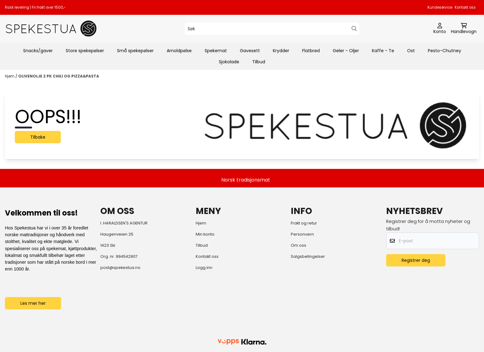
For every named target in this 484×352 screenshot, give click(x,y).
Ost (411, 51)
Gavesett (250, 51)
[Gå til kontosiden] (440, 28)
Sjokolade (229, 62)
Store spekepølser (85, 51)
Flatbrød (311, 51)
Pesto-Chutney (444, 51)
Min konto (205, 234)
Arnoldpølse (179, 51)
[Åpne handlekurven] (464, 28)
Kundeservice (440, 7)
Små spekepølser (135, 51)
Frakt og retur (304, 223)
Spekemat (216, 51)
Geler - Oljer (346, 51)
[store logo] (51, 28)
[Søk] (272, 29)
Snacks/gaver (38, 51)
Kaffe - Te (383, 51)
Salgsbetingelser (308, 256)
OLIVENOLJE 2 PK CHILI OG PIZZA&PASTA (58, 76)
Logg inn (204, 267)
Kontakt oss (465, 7)
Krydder (281, 51)
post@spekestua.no (120, 267)
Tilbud (258, 62)
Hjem (10, 76)
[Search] (354, 28)
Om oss (298, 245)
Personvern (302, 234)
